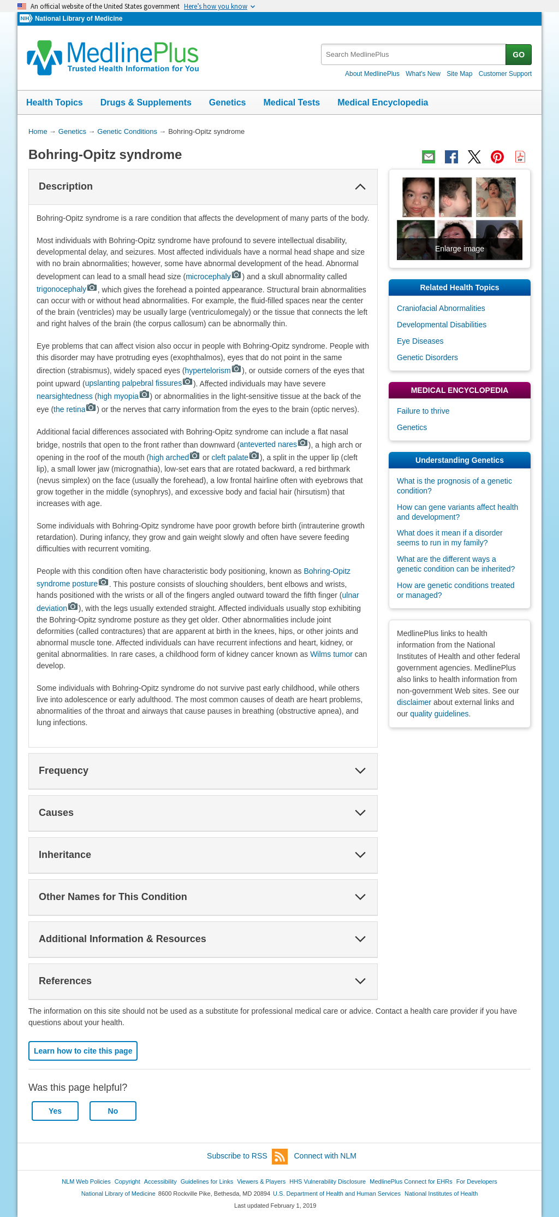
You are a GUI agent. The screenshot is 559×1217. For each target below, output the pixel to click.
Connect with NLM (325, 1155)
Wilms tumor (331, 654)
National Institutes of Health (441, 1193)
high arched (174, 457)
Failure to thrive (423, 411)
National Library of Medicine (78, 18)
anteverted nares (274, 444)
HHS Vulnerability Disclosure (327, 1181)
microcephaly (214, 276)
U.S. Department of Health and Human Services (337, 1193)
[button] (360, 187)
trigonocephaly (67, 289)
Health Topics (54, 102)
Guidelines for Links (207, 1181)
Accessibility (160, 1181)
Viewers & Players (261, 1181)
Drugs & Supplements (146, 102)
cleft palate (235, 457)
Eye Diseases (420, 341)
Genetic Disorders (427, 357)
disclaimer (414, 702)
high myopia (123, 396)
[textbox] (414, 54)
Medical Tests (291, 102)
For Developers (476, 1181)
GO (519, 54)
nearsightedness (65, 396)
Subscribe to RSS (247, 1157)
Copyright (127, 1181)
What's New (423, 74)
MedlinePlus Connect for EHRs (411, 1181)
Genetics (227, 102)
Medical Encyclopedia (382, 102)
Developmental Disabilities (441, 324)
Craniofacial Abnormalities (441, 308)
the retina (75, 409)
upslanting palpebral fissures (139, 383)
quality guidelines (439, 713)
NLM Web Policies (86, 1181)
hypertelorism (213, 370)
